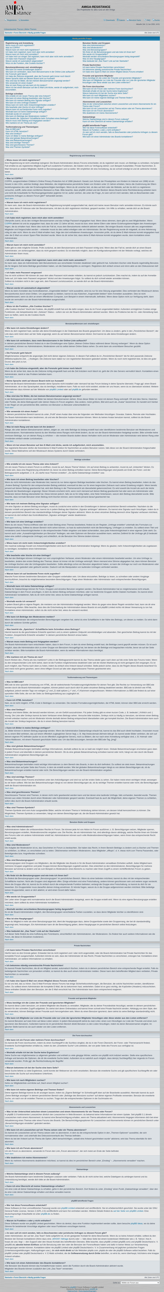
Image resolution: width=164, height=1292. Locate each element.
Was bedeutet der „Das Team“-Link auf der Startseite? (106, 61)
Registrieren (11, 20)
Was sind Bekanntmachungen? (19, 140)
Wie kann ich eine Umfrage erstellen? (21, 103)
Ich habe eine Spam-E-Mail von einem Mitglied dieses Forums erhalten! (113, 72)
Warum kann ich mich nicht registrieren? (23, 50)
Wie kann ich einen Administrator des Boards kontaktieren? (108, 137)
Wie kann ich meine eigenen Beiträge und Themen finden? (108, 98)
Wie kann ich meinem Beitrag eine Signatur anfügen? (28, 100)
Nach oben (9, 174)
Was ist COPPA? (13, 47)
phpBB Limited (56, 389)
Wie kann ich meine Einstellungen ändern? (24, 69)
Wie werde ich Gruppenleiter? (95, 54)
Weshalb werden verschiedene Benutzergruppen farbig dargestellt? (111, 56)
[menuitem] (109, 20)
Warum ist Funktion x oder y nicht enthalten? (102, 130)
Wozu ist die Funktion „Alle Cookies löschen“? (25, 63)
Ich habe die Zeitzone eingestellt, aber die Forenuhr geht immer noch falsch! (38, 76)
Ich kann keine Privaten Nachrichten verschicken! (104, 67)
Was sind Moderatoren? (93, 47)
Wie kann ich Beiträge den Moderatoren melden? (26, 116)
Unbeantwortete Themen (13, 29)
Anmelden (24, 20)
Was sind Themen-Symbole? (18, 147)
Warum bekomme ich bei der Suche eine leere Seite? (105, 93)
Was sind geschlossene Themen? (20, 145)
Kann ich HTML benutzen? (17, 131)
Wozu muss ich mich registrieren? (20, 45)
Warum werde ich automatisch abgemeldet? (24, 61)
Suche (156, 20)
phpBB (72, 1287)
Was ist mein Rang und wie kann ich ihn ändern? (26, 85)
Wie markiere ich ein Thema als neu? (21, 123)
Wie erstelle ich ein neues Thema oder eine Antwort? (28, 96)
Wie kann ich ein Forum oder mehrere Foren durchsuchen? (108, 89)
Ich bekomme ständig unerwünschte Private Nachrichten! (107, 69)
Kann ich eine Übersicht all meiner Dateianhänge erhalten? (108, 121)
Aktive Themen (30, 29)
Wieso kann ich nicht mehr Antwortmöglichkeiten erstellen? (31, 105)
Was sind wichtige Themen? (17, 143)
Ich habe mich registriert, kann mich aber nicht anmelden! (30, 52)
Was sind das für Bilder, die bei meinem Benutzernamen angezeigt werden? (38, 81)
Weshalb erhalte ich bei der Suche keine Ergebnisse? (105, 91)
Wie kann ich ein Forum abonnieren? (98, 111)
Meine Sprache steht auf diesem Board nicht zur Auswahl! (30, 78)
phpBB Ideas (137, 1223)
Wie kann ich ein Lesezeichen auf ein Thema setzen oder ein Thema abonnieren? (117, 108)
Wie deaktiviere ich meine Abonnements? (100, 113)
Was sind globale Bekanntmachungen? (22, 138)
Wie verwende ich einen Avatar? (19, 83)
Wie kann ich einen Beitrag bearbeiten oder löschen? (28, 98)
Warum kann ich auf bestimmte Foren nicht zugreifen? (29, 109)
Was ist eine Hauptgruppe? (94, 59)
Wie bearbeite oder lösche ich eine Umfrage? (25, 107)
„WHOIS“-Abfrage (60, 1239)
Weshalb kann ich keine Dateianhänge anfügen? (26, 112)
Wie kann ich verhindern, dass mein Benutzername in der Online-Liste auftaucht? (40, 72)
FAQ (147, 20)
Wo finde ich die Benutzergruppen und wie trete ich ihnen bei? (109, 52)
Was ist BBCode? (13, 129)
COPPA (8, 223)
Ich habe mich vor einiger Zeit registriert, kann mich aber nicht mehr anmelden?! (40, 56)
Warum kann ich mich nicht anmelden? (22, 54)
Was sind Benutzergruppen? (95, 50)
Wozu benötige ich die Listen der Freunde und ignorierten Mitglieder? (112, 78)
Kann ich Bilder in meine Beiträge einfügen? (24, 136)
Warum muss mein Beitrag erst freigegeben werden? (28, 121)
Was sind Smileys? (14, 134)
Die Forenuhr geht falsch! (16, 74)
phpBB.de (76, 389)
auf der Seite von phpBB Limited (128, 1211)
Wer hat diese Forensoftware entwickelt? (100, 128)
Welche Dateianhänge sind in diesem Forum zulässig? (106, 119)
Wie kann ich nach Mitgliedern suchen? (99, 95)
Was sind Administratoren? (94, 45)
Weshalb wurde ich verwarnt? (18, 114)
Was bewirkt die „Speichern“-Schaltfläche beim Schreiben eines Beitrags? (37, 118)
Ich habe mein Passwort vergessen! (21, 59)
